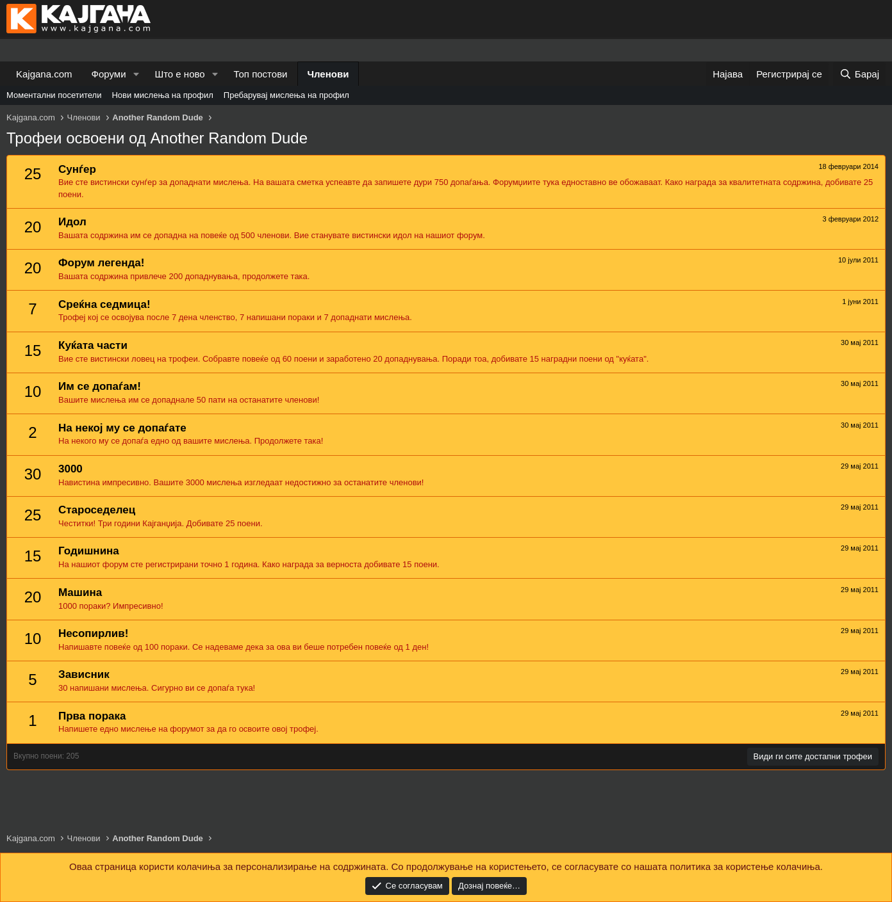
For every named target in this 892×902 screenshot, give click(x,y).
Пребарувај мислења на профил (286, 95)
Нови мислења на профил (162, 95)
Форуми (109, 73)
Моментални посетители (53, 95)
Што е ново (179, 73)
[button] (136, 74)
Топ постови (261, 73)
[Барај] (859, 74)
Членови (328, 73)
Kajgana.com (44, 73)
